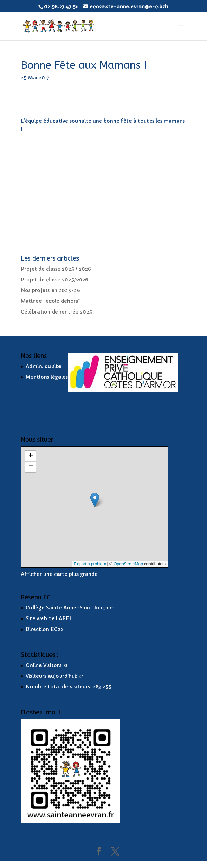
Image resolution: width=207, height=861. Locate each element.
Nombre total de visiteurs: (59, 687)
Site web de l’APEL (49, 618)
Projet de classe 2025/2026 (54, 279)
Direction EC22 (44, 629)
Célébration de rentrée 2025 (56, 312)
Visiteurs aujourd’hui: (52, 676)
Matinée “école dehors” (50, 301)
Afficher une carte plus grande (59, 574)
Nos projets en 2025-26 (50, 290)
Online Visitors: (45, 665)
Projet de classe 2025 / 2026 (56, 269)
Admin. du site (43, 366)
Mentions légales (47, 377)
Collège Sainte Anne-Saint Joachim (70, 608)
